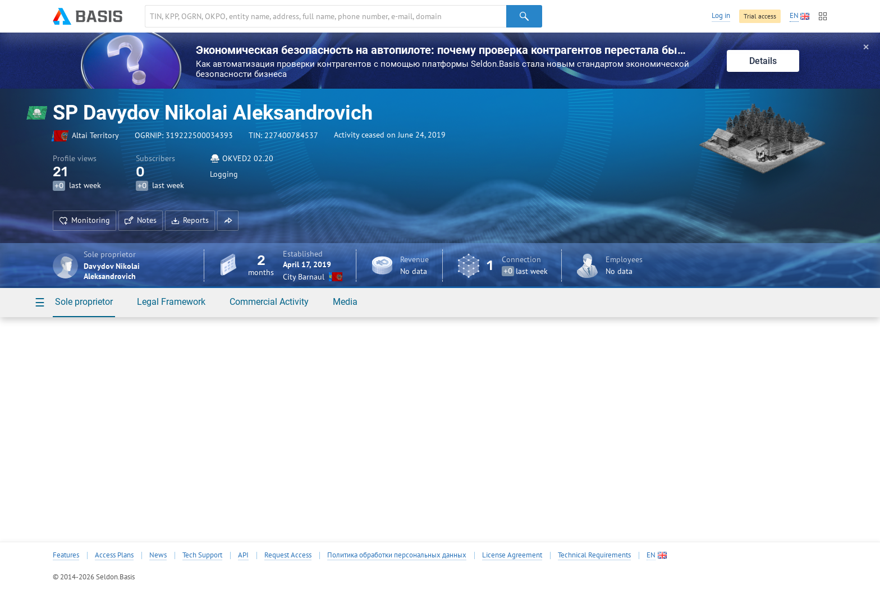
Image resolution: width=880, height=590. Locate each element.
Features (66, 555)
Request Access (287, 555)
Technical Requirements (594, 555)
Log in (721, 15)
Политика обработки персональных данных (396, 555)
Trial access (760, 16)
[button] (228, 221)
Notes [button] (141, 220)
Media (345, 301)
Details (763, 61)
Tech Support (202, 555)
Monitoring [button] (84, 220)
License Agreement (512, 555)
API (243, 555)
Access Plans (114, 555)
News (158, 555)
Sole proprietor (84, 301)
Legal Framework (171, 301)
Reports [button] (190, 220)
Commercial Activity (269, 301)
